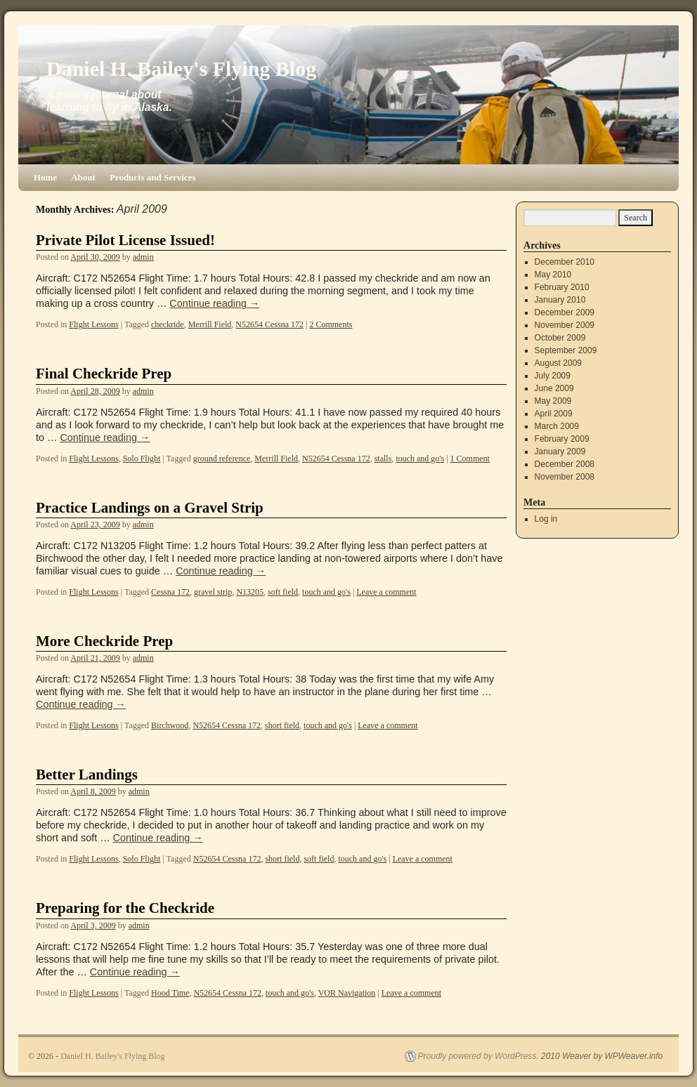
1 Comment (470, 458)
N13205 (249, 592)
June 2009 (554, 388)
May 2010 (553, 274)
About (83, 177)
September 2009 (566, 350)
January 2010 (560, 300)
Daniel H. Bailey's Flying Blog (181, 68)
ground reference (222, 458)
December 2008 (564, 464)
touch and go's (420, 458)
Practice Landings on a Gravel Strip (149, 507)
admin (143, 257)
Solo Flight (142, 458)
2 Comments (330, 324)
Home (45, 177)
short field (282, 725)
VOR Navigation (347, 993)
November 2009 (564, 325)
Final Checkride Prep (103, 373)
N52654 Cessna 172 (269, 324)
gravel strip (213, 592)
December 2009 (564, 312)
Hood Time (170, 993)
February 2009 (562, 439)
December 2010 (564, 262)
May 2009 (553, 401)
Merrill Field (210, 324)
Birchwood (169, 725)
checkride (167, 324)
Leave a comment (386, 592)
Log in (546, 519)
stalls (383, 458)
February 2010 (562, 287)
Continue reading (214, 303)
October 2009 (560, 338)
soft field (283, 592)
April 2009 (554, 414)
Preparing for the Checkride (125, 908)
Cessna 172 (170, 592)
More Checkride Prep (104, 641)
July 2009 (553, 376)
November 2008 (564, 477)
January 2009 (560, 451)
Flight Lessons (93, 324)
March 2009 (557, 426)
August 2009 (558, 363)
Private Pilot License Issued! (125, 240)
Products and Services (153, 177)
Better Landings (87, 774)
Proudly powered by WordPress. (478, 1056)
